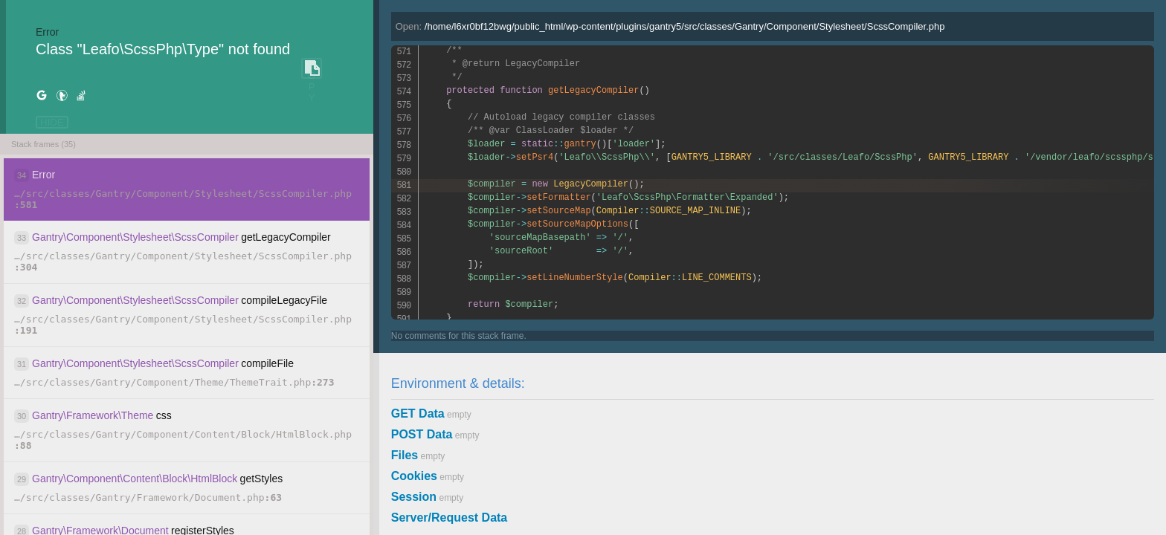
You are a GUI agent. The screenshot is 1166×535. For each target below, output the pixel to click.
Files (404, 455)
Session (414, 496)
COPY (311, 69)
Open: (670, 26)
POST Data (422, 434)
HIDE (52, 122)
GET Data (418, 413)
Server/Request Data (449, 517)
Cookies (414, 476)
